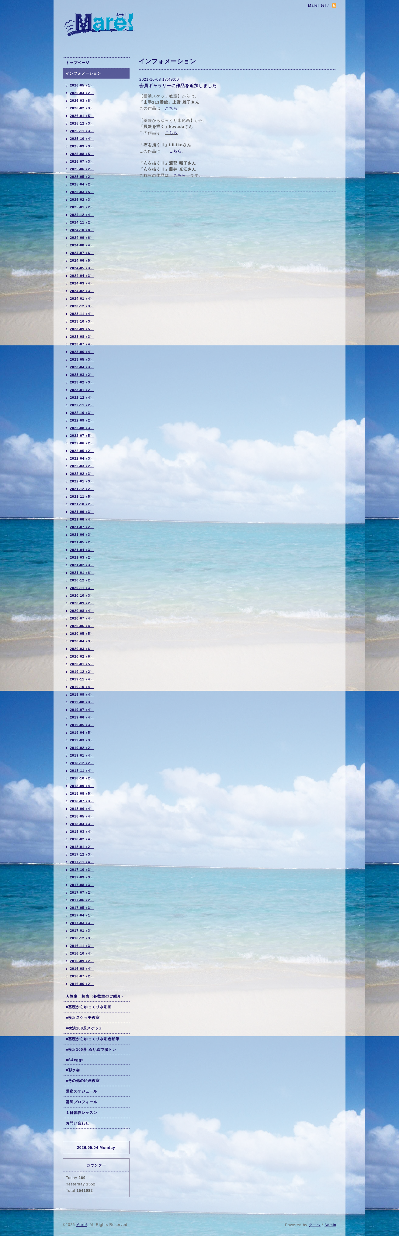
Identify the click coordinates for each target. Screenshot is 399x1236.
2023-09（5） (82, 329)
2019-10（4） (82, 687)
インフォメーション (83, 73)
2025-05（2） (82, 176)
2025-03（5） (82, 192)
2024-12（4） (82, 215)
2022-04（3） (82, 458)
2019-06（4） (82, 717)
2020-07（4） (82, 618)
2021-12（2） (82, 489)
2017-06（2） (82, 900)
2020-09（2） (82, 603)
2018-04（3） (82, 824)
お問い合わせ (77, 1123)
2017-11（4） (82, 862)
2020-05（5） (82, 633)
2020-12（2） (82, 580)
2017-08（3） (82, 885)
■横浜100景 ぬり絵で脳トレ (91, 1049)
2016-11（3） (82, 946)
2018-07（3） (82, 801)
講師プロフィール (81, 1102)
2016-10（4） (82, 953)
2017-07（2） (82, 892)
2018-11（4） (82, 770)
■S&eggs (75, 1060)
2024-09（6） (82, 237)
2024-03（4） (82, 283)
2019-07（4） (82, 710)
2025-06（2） (82, 169)
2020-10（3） (82, 595)
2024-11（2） (82, 222)
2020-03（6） (82, 649)
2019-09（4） (82, 694)
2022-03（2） (82, 466)
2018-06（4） (82, 808)
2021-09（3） (82, 512)
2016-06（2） (82, 984)
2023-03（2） (82, 374)
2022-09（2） (82, 420)
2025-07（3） (82, 161)
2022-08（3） (82, 428)
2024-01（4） (82, 298)
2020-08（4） (82, 611)
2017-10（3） (82, 869)
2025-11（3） (82, 131)
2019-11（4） (82, 679)
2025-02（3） (82, 199)
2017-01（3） (82, 930)
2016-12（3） (82, 938)
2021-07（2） (82, 527)
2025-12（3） (82, 123)
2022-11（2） (82, 405)
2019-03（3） (82, 740)
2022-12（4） (82, 397)
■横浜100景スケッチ (84, 1028)
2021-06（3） (82, 534)
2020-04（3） (82, 641)
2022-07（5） (82, 435)
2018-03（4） (82, 831)
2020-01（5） (82, 664)
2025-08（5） (82, 154)
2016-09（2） (82, 961)
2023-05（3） (82, 359)
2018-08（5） (82, 793)
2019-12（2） (82, 671)
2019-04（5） (82, 732)
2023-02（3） (82, 382)
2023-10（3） (82, 321)
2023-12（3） (82, 306)
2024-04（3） (82, 275)
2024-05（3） (82, 268)
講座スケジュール (81, 1091)
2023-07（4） (82, 344)
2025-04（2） (82, 184)
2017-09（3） (82, 877)
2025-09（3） (82, 146)
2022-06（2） (82, 443)
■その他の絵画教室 (83, 1081)
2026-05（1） (82, 85)
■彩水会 (73, 1070)
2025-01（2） (82, 207)
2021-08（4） (82, 519)
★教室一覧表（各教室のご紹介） (95, 996)
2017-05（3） (82, 907)
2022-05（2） (82, 451)
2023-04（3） (82, 367)
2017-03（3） (82, 923)
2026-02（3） (82, 108)
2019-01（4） (82, 755)
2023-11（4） (82, 314)
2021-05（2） (82, 542)
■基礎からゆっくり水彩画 (89, 1007)
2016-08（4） (82, 968)
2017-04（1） (82, 915)
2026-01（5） (82, 116)
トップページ (77, 63)
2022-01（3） (82, 481)
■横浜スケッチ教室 (83, 1017)
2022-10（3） (82, 413)
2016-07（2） (82, 976)
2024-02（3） (82, 291)
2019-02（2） (82, 748)
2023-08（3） (82, 336)
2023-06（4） (82, 352)
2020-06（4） (82, 626)
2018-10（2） (82, 778)
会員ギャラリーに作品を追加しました (178, 85)
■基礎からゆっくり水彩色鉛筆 (93, 1039)
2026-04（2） (82, 93)
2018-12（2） (82, 763)
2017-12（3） (82, 854)
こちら (171, 108)
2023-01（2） (82, 390)
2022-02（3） (82, 473)
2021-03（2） (82, 557)
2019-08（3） (82, 702)
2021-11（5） (82, 496)
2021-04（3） (82, 550)
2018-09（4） (82, 786)
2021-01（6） (82, 572)
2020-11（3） (82, 588)
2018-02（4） (82, 839)
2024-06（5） (82, 260)
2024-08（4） (82, 245)
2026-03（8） (82, 100)
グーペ (315, 1225)
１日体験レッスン (81, 1113)
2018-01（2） (82, 847)
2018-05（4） (82, 816)
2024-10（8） (82, 230)
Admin (330, 1225)
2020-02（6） (82, 656)
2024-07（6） (82, 253)
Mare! (81, 1225)
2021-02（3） (82, 565)
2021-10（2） (82, 504)
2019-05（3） (82, 725)
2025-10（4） (82, 138)
